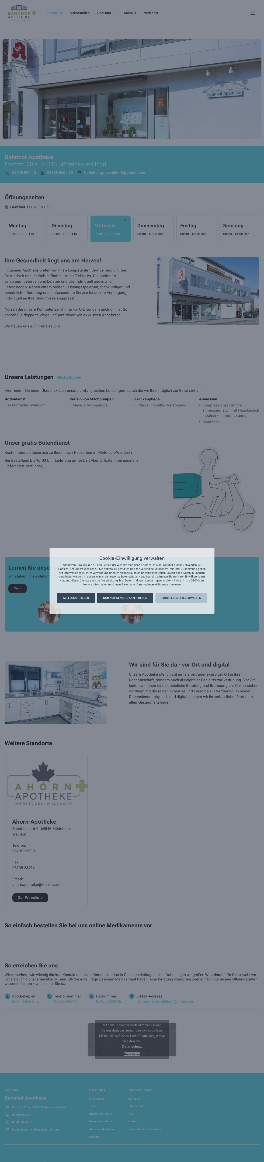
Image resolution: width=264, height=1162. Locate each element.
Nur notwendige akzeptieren (125, 598)
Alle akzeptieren (76, 598)
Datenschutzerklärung (151, 584)
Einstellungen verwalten (181, 598)
